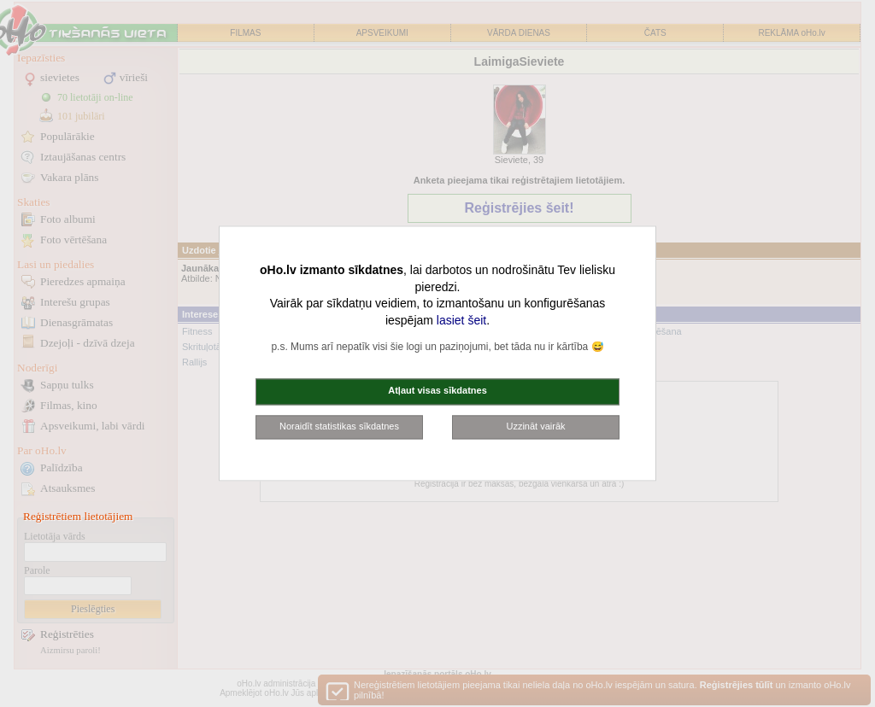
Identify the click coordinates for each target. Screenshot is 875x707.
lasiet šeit (461, 320)
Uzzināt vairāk (535, 426)
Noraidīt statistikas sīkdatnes (339, 426)
